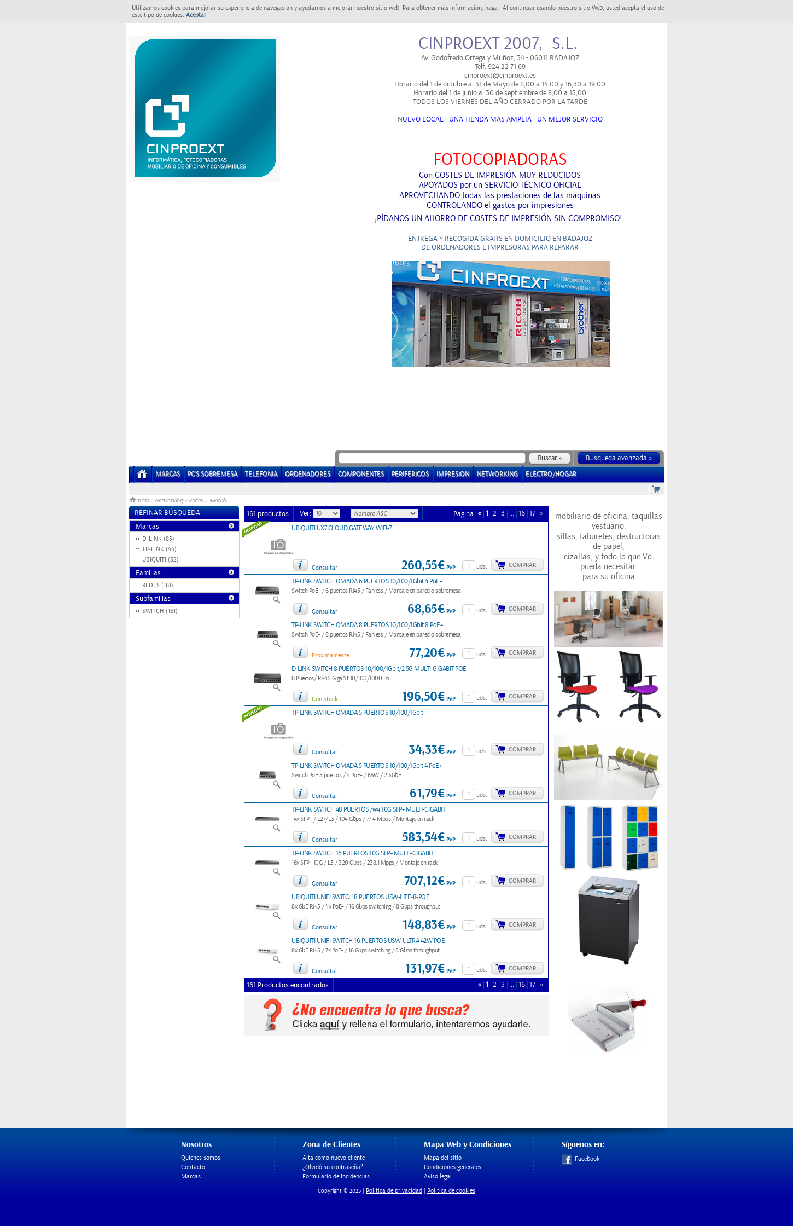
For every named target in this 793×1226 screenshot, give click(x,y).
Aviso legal (438, 1176)
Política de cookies (451, 1190)
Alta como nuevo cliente (333, 1157)
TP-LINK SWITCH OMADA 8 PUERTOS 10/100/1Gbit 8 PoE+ (366, 625)
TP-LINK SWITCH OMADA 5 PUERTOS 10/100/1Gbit (357, 713)
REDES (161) (157, 585)
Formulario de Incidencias (336, 1176)
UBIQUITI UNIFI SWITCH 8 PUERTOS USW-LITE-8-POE (360, 897)
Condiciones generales (452, 1167)
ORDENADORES (307, 474)
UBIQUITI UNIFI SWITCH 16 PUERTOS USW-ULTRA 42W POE (368, 941)
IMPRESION (452, 474)
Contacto (193, 1167)
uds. (481, 566)
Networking (169, 501)
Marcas (167, 474)
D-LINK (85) (158, 538)
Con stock (324, 699)
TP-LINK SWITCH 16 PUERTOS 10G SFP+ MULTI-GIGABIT (362, 853)
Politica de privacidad (394, 1190)
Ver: (306, 513)
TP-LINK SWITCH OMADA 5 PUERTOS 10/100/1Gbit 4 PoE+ (366, 766)
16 (521, 514)
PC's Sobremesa (212, 474)
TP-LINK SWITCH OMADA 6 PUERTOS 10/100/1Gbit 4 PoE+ (366, 581)
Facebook (580, 1159)
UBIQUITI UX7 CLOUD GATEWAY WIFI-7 (341, 528)
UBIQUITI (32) (160, 559)
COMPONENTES (361, 474)
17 (532, 514)
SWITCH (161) (160, 611)
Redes (196, 501)
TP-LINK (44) (159, 549)
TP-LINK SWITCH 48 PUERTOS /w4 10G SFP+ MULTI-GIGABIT (368, 810)
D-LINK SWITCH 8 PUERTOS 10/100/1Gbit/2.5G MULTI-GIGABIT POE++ (381, 669)
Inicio (140, 501)
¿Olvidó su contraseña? (332, 1167)
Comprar (522, 565)
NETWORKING (497, 474)
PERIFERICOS (410, 474)
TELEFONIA (261, 474)
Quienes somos (200, 1157)
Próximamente (330, 655)
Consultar (324, 567)
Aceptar (196, 15)
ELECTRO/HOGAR (551, 474)
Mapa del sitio (443, 1157)
